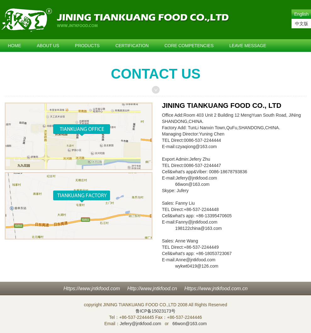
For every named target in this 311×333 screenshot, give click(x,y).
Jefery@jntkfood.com (196, 177)
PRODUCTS (87, 45)
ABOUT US (48, 45)
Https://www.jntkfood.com (92, 288)
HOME (14, 45)
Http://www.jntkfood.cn (152, 288)
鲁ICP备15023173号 (156, 311)
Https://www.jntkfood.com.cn (215, 288)
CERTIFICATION (132, 45)
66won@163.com (192, 184)
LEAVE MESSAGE (247, 45)
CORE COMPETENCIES (189, 45)
